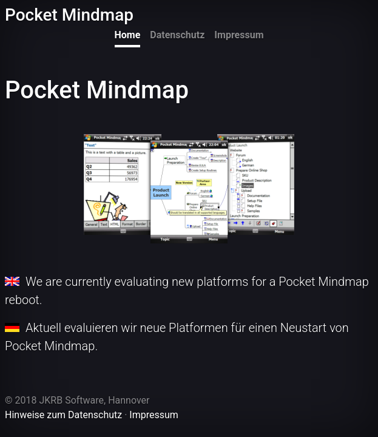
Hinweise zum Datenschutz (63, 415)
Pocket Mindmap (69, 15)
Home (128, 35)
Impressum (238, 35)
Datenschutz (177, 35)
